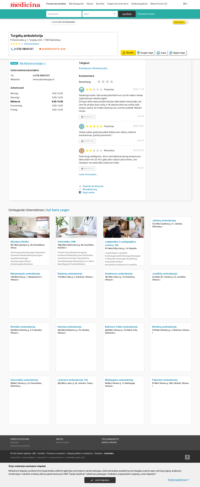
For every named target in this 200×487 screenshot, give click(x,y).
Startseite (14, 442)
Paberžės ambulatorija (165, 380)
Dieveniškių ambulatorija (24, 380)
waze (161, 53)
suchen (127, 14)
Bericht (141, 116)
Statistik (98, 453)
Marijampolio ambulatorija (25, 273)
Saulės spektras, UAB (26, 453)
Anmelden (109, 453)
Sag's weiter (87, 192)
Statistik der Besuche (91, 186)
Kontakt (41, 453)
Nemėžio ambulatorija (22, 326)
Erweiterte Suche (146, 14)
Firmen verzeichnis (56, 4)
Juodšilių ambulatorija (164, 273)
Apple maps (177, 53)
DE (185, 4)
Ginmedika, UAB (67, 241)
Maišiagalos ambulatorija (119, 380)
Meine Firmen (158, 4)
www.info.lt (15, 457)
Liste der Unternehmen (63, 22)
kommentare (31, 44)
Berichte (100, 4)
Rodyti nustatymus (178, 480)
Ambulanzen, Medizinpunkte (93, 68)
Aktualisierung (88, 189)
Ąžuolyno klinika (19, 241)
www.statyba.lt (28, 457)
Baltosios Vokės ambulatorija (121, 326)
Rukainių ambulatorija (70, 273)
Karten (90, 4)
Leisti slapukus (100, 480)
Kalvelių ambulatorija (69, 326)
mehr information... (88, 174)
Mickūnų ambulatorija (164, 326)
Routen (66, 442)
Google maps (145, 53)
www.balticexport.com (75, 457)
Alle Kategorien (76, 4)
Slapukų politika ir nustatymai (79, 453)
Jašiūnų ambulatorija (164, 220)
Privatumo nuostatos (56, 453)
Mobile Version (109, 442)
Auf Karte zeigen (57, 210)
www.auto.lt (42, 457)
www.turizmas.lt (57, 457)
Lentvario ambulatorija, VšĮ (73, 380)
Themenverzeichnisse (20, 446)
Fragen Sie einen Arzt (117, 4)
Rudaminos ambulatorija (118, 273)
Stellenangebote (139, 4)
